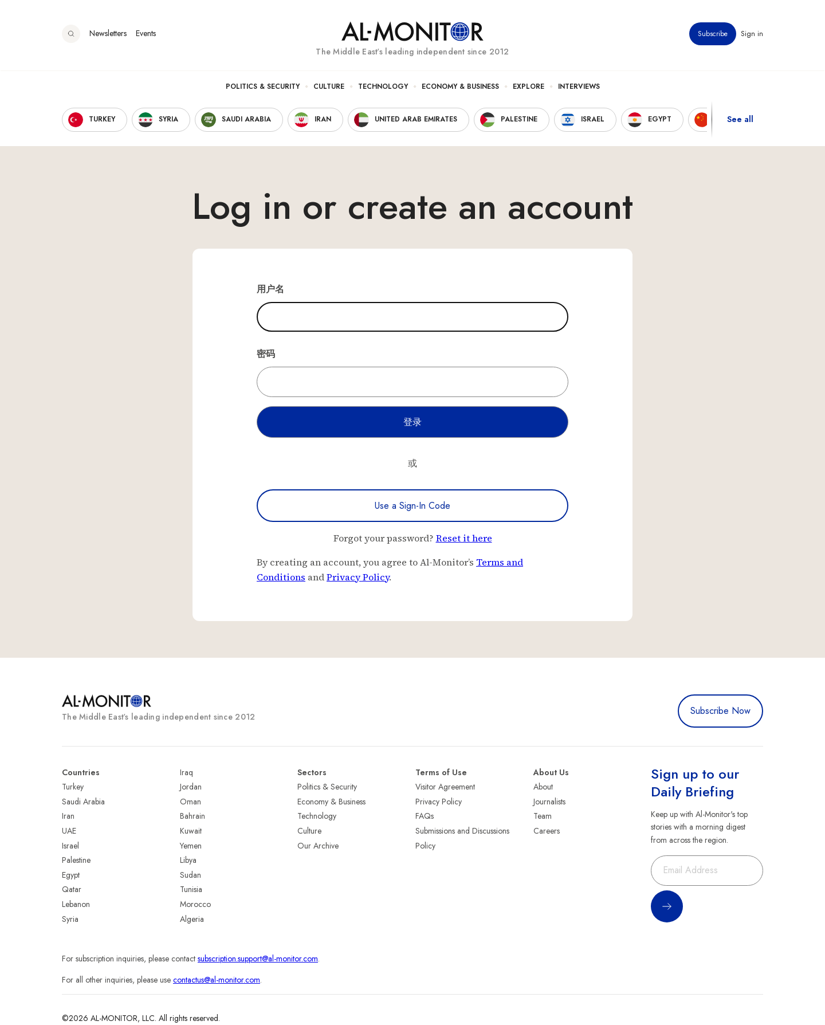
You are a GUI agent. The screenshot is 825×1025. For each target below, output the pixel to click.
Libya (188, 860)
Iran (68, 816)
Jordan (191, 786)
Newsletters (108, 34)
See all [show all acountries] (740, 119)
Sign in (752, 34)
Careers (546, 831)
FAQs (424, 816)
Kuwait (191, 831)
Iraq (186, 772)
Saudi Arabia (83, 801)
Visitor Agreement (445, 786)
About (543, 786)
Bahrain (192, 816)
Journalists (549, 801)
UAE (69, 831)
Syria (70, 919)
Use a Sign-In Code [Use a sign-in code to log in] (412, 505)
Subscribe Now (720, 710)
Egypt (71, 875)
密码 (266, 353)
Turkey (73, 786)
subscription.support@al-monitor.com (258, 958)
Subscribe (713, 34)
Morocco (195, 904)
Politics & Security (263, 86)
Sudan (190, 875)
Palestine (76, 860)
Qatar (71, 889)
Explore (528, 86)
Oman (190, 801)
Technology (383, 86)
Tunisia (191, 889)
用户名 (270, 288)
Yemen (191, 845)
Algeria (192, 919)
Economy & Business (460, 86)
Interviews (579, 86)
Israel (70, 845)
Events (146, 34)
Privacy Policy (358, 577)
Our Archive (318, 845)
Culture (328, 86)
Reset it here (464, 538)
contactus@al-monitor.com (216, 979)
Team (542, 816)
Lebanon (76, 904)
